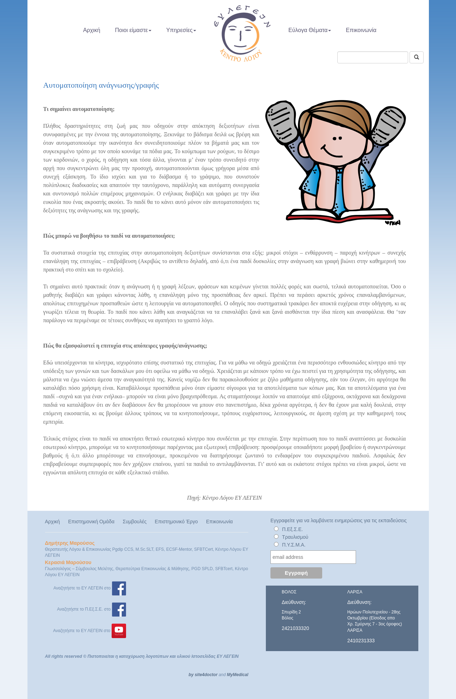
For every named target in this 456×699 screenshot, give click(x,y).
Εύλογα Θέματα (309, 30)
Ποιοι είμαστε (133, 30)
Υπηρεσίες (181, 30)
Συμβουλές (134, 521)
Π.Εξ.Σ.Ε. (292, 529)
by (191, 674)
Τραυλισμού (295, 537)
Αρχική (91, 30)
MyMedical (237, 674)
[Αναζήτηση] (417, 57)
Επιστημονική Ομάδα (91, 521)
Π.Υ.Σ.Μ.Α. (294, 545)
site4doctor (206, 674)
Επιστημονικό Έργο (176, 521)
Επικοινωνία (361, 30)
